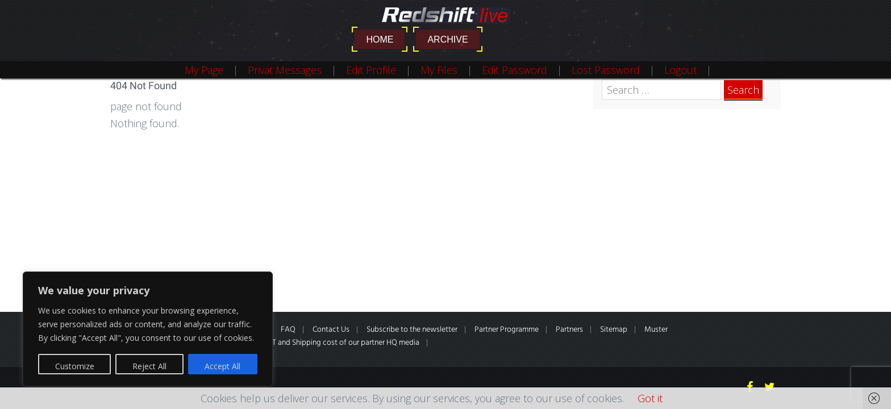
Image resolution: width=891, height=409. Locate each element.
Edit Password (514, 70)
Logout (680, 70)
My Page (204, 70)
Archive (447, 39)
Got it (650, 398)
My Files (438, 70)
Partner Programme (506, 329)
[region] (148, 329)
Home (379, 39)
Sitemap (613, 329)
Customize (74, 366)
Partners (569, 329)
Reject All (149, 366)
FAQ (288, 329)
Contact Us (331, 329)
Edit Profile (371, 70)
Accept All (222, 366)
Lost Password (606, 70)
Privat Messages (285, 70)
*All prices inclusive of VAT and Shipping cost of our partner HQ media (303, 342)
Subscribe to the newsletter (412, 329)
